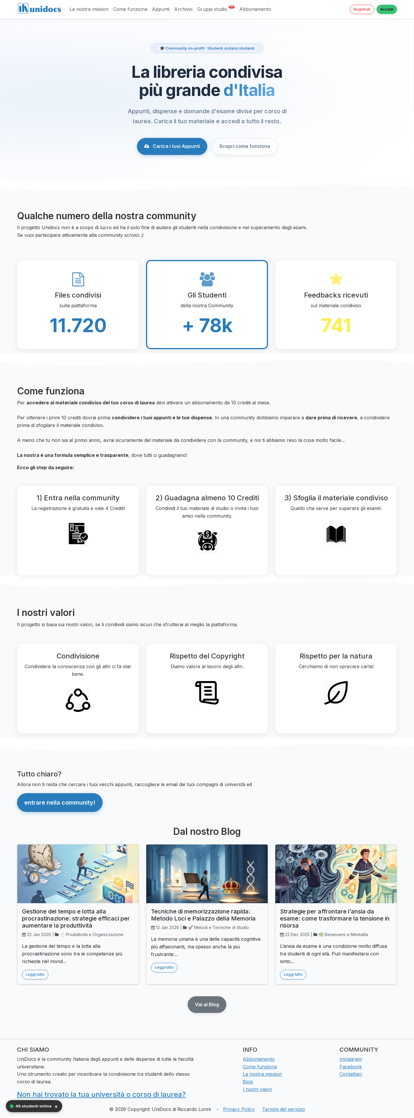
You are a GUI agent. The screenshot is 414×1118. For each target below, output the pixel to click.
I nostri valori (257, 1089)
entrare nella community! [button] (59, 802)
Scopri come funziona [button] (244, 146)
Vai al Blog (207, 1004)
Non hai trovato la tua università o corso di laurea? (101, 1094)
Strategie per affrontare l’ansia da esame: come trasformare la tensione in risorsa (335, 918)
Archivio (183, 9)
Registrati (362, 9)
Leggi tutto (35, 974)
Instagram (351, 1059)
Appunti (160, 9)
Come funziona (130, 9)
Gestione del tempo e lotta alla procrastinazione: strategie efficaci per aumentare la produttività (76, 918)
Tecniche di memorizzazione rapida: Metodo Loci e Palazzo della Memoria (203, 915)
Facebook (351, 1067)
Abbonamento (255, 9)
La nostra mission (88, 9)
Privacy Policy (239, 1109)
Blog (248, 1082)
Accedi (386, 9)
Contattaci (351, 1074)
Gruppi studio (216, 9)
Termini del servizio (283, 1109)
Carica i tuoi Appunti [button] (172, 146)
